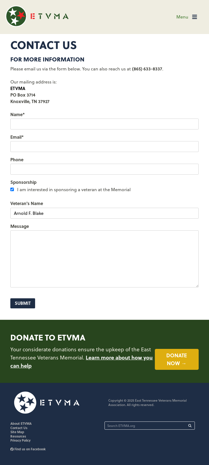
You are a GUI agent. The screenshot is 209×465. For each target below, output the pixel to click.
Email (17, 137)
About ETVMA (21, 423)
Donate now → (176, 359)
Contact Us (18, 427)
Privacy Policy (20, 440)
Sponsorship (23, 182)
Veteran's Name (26, 203)
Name (17, 114)
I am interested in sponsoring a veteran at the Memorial (74, 190)
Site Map (17, 431)
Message (19, 226)
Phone (16, 159)
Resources (18, 436)
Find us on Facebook (28, 449)
